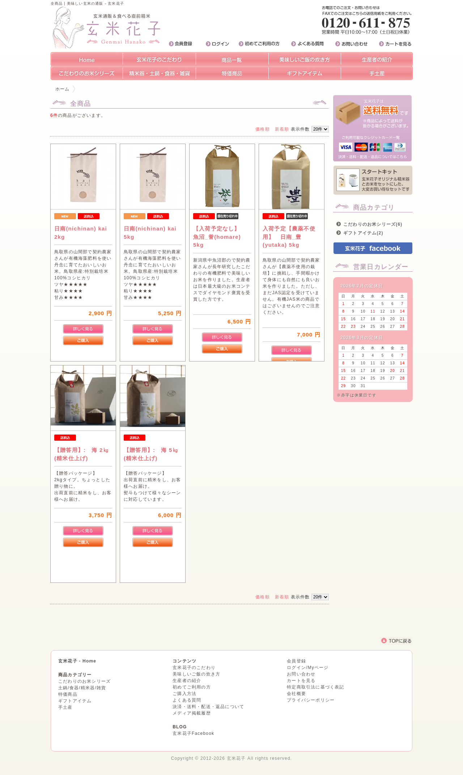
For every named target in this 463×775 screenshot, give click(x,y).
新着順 (282, 129)
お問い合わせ (301, 674)
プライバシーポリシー (311, 700)
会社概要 (296, 693)
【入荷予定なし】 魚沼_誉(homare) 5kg (219, 236)
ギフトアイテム (75, 700)
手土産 (65, 707)
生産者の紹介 (187, 680)
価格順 (262, 129)
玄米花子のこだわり (194, 667)
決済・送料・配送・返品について (208, 706)
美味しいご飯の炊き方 (196, 674)
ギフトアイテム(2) (363, 233)
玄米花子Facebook (193, 733)
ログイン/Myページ (307, 667)
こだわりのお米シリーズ (84, 681)
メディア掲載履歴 (192, 713)
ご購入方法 (184, 693)
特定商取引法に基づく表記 (315, 687)
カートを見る (301, 680)
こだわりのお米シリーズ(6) (372, 224)
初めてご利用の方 (192, 687)
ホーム (62, 89)
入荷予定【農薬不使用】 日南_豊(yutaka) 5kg (293, 236)
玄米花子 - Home (77, 661)
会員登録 (296, 661)
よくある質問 (187, 700)
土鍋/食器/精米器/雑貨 (82, 687)
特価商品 (67, 694)
